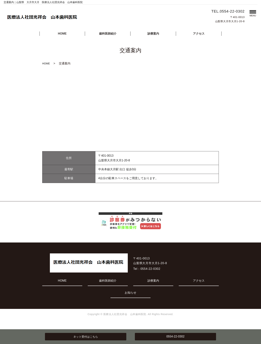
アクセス (199, 33)
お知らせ (130, 292)
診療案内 (153, 33)
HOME (62, 33)
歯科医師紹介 (107, 33)
